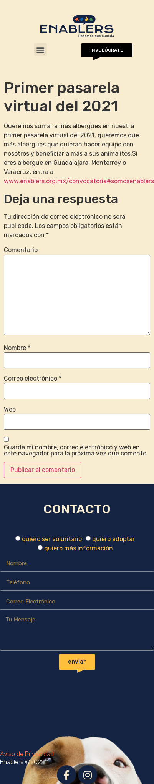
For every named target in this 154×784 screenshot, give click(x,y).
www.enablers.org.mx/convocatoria (55, 181)
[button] (40, 49)
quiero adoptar (113, 539)
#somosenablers (130, 181)
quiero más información (78, 548)
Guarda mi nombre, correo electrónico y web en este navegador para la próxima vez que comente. (76, 450)
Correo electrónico (32, 379)
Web (10, 410)
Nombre (17, 348)
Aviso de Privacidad (27, 754)
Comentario (21, 250)
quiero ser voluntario (52, 539)
